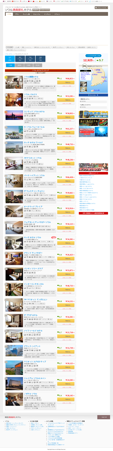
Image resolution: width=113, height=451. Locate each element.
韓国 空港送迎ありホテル (86, 190)
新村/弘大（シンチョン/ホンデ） (42, 47)
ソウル (9, 14)
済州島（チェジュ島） (37, 425)
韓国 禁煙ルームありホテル (87, 184)
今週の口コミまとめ (85, 180)
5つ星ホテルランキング (86, 177)
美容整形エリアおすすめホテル (56, 429)
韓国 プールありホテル (86, 195)
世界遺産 (70, 431)
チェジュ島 (26, 14)
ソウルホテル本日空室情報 (55, 438)
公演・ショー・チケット (74, 428)
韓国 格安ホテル (84, 205)
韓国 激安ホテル (84, 207)
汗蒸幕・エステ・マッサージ (76, 425)
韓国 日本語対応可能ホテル (87, 175)
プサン (17, 14)
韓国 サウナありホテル (86, 199)
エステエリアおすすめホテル (55, 431)
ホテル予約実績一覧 (53, 443)
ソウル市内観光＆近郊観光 (75, 423)
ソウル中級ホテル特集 (54, 436)
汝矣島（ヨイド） (91, 47)
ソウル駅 (17, 47)
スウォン (57, 14)
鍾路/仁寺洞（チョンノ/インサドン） (16, 50)
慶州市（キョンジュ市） (37, 426)
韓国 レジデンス (84, 201)
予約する (67, 82)
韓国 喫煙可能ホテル (85, 182)
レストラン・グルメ (73, 426)
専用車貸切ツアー (73, 433)
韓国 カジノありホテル (86, 186)
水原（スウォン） (36, 429)
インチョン (47, 14)
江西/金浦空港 (81, 47)
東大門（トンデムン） (58, 47)
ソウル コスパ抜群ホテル (54, 434)
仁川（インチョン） (36, 428)
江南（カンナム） (71, 47)
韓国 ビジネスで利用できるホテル (89, 192)
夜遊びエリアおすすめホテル (55, 433)
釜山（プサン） (35, 423)
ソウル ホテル (8, 54)
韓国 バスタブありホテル (86, 188)
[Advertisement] (56, 30)
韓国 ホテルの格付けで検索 (87, 210)
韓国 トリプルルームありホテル (88, 197)
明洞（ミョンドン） (27, 47)
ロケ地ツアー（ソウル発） (75, 429)
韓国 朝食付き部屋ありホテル (87, 203)
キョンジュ (36, 14)
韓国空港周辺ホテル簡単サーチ (56, 444)
